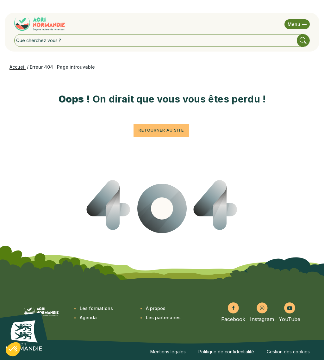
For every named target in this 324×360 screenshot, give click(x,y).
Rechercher (303, 40)
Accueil (17, 67)
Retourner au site (161, 130)
